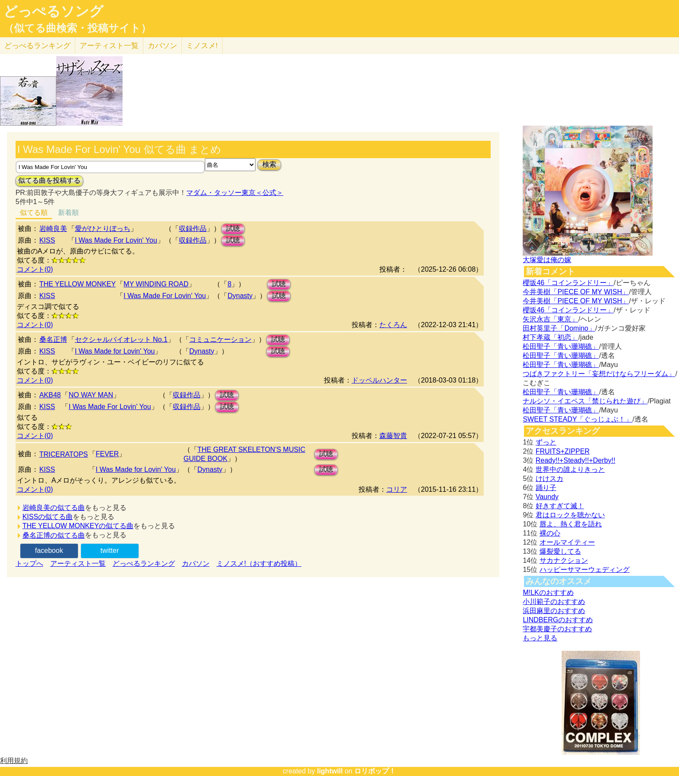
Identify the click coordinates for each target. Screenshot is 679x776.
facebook (49, 550)
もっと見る (540, 638)
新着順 (68, 212)
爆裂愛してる (560, 551)
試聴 (233, 228)
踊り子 (546, 487)
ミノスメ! (202, 46)
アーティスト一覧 (78, 563)
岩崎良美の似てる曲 (54, 507)
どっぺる (37, 46)
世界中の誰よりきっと (570, 469)
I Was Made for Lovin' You (115, 351)
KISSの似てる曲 (48, 516)
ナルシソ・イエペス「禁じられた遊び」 (585, 401)
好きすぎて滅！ (560, 506)
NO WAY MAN (90, 395)
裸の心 (550, 533)
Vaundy (547, 496)
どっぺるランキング (144, 563)
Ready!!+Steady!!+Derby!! (575, 460)
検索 (269, 164)
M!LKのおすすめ (548, 592)
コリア (396, 489)
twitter (109, 550)
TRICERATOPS (63, 454)
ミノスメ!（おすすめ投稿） (259, 563)
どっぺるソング (53, 11)
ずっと (546, 442)
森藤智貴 (393, 435)
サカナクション (564, 560)
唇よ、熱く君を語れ (571, 524)
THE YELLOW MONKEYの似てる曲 (78, 525)
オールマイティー (567, 542)
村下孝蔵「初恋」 (550, 337)
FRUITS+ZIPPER (563, 451)
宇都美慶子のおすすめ (557, 629)
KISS (47, 240)
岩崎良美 (53, 228)
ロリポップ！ (375, 771)
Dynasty (239, 295)
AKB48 (50, 395)
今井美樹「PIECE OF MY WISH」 (576, 291)
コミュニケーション (220, 339)
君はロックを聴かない (570, 515)
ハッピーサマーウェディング (585, 569)
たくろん (393, 324)
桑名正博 (53, 339)
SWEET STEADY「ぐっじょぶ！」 (577, 419)
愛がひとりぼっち (102, 228)
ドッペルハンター (379, 380)
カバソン (162, 46)
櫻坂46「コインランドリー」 (568, 282)
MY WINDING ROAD (155, 284)
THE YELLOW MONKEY (77, 284)
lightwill (330, 771)
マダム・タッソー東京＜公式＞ (234, 192)
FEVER (107, 454)
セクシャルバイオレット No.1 (121, 339)
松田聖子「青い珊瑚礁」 (561, 346)
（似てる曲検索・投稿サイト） (77, 28)
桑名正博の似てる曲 (54, 535)
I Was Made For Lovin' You (116, 240)
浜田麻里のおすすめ (554, 610)
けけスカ (549, 478)
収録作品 (193, 228)
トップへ (29, 563)
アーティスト (109, 46)
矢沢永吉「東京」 (550, 319)
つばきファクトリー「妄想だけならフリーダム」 (599, 373)
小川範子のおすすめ (554, 601)
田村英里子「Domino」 (559, 328)
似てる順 (34, 212)
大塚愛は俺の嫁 (547, 259)
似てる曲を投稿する (49, 180)
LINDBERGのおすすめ (558, 619)
